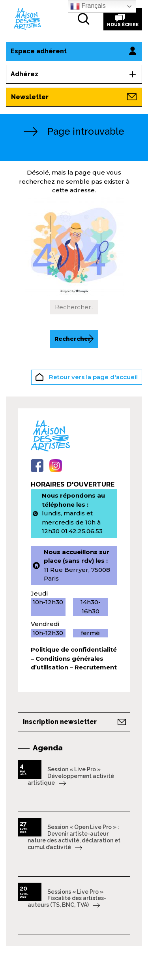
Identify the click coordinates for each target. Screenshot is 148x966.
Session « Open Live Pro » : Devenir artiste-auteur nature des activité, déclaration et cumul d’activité (74, 837)
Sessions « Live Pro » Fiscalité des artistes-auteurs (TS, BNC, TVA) (67, 898)
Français (88, 6)
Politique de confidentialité (74, 649)
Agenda (48, 747)
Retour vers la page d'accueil (87, 378)
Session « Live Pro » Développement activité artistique (71, 776)
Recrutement (96, 667)
